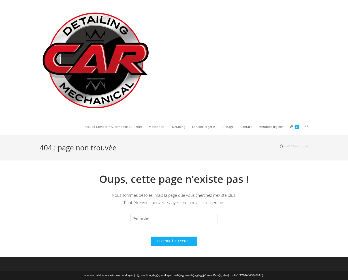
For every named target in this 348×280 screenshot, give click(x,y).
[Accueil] (281, 146)
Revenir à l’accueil (173, 241)
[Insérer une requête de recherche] (174, 218)
